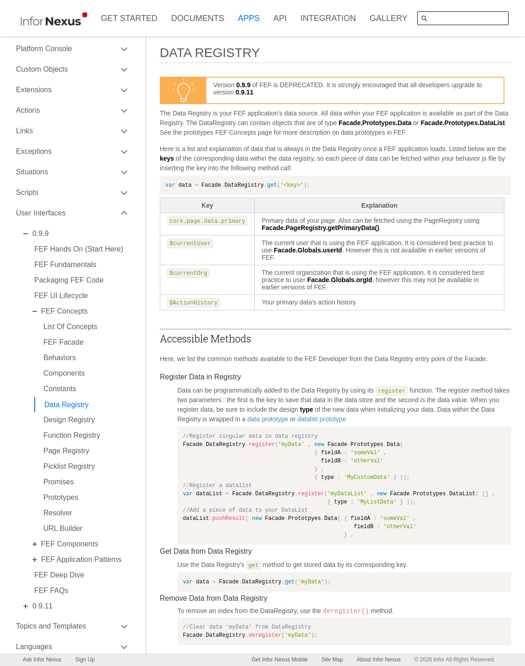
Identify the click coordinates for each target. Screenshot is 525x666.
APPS (249, 18)
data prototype (268, 419)
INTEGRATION (328, 18)
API (280, 18)
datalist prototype (322, 419)
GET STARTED (129, 18)
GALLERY (389, 18)
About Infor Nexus (378, 659)
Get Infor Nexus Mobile (280, 659)
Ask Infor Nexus (42, 659)
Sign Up (85, 659)
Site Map (332, 659)
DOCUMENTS (197, 18)
